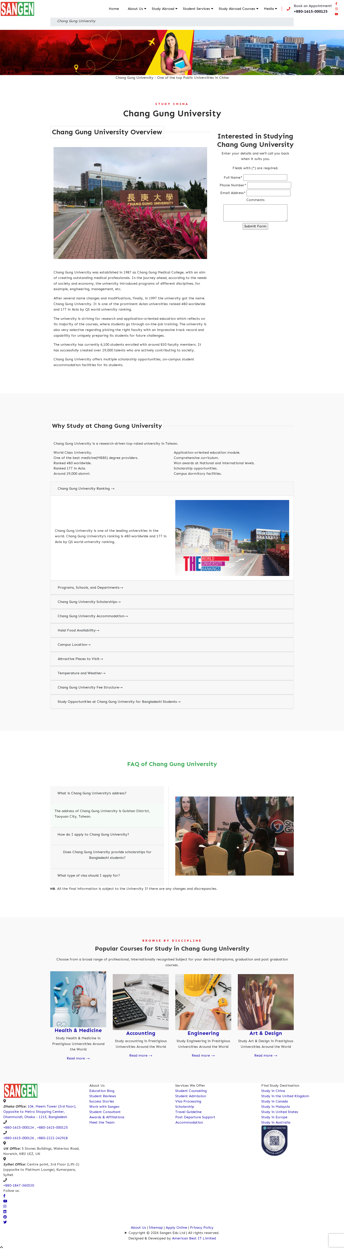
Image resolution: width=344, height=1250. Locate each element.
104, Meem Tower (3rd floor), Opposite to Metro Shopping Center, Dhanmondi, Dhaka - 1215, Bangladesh (39, 1111)
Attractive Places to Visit (80, 659)
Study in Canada (274, 1101)
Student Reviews (102, 1096)
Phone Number (233, 185)
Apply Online (177, 1227)
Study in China (273, 1091)
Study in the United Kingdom (285, 1096)
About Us (135, 9)
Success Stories (101, 1101)
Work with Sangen (104, 1106)
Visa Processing (188, 1101)
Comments (255, 200)
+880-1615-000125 (52, 1127)
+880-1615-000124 (18, 1127)
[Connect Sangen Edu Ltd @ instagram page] (336, 9)
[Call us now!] (308, 9)
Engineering (203, 1033)
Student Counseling (191, 1091)
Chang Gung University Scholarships (89, 602)
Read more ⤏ (78, 1058)
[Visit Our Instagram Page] (4, 1206)
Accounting (140, 1033)
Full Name (233, 177)
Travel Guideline (188, 1112)
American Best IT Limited (194, 1238)
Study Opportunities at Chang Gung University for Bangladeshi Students (119, 702)
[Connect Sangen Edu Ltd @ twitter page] (5, 1222)
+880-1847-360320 (18, 1185)
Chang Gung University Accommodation (93, 616)
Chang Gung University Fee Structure (90, 687)
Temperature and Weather (82, 673)
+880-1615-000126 (18, 1138)
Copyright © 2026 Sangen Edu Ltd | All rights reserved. (174, 1233)
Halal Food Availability (78, 630)
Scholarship (184, 1106)
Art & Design (265, 1033)
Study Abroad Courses (237, 9)
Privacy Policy (201, 1227)
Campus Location (74, 644)
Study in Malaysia (275, 1106)
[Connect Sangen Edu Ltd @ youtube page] (336, 14)
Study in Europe (274, 1117)
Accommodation (189, 1122)
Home (114, 9)
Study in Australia (275, 1122)
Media (269, 9)
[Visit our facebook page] (336, 3)
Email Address (232, 193)
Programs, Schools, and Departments (90, 587)
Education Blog (101, 1091)
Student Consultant (105, 1112)
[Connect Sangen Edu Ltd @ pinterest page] (5, 1217)
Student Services (196, 9)
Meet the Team (102, 1122)
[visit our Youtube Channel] (5, 1201)
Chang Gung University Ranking (86, 488)
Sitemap (156, 1227)
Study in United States (279, 1112)
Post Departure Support (195, 1117)
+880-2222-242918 (52, 1138)
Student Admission (190, 1096)
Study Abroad (163, 9)
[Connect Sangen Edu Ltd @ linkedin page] (4, 1212)
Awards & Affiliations (106, 1117)
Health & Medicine (78, 1030)
